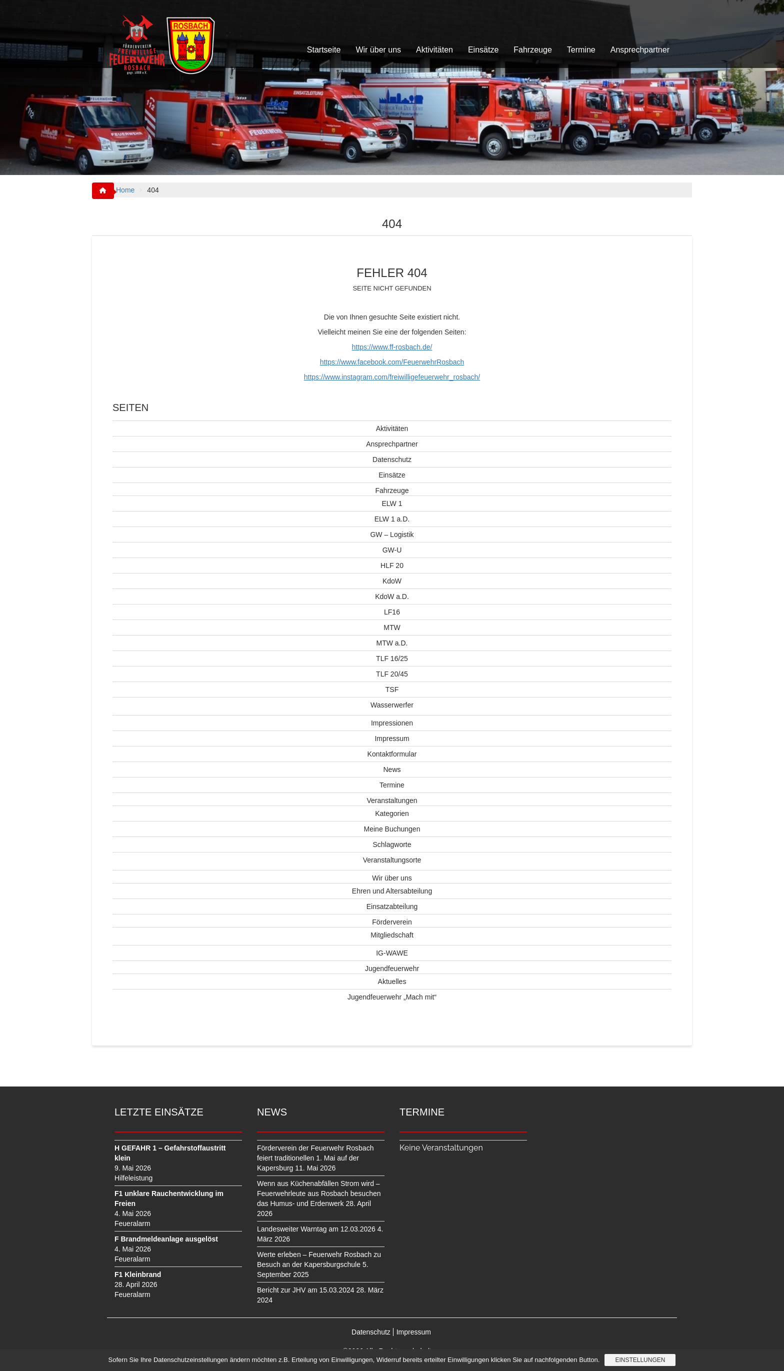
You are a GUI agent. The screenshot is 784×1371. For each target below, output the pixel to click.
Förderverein (392, 922)
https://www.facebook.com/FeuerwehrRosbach (392, 362)
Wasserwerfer (392, 705)
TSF (392, 690)
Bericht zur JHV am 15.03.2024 (305, 1290)
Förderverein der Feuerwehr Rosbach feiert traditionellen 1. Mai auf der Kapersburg (315, 1158)
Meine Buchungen (392, 829)
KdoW (392, 581)
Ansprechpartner (640, 50)
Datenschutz (392, 460)
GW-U (392, 550)
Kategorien (392, 814)
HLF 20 (392, 566)
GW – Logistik (392, 534)
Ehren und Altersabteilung (392, 891)
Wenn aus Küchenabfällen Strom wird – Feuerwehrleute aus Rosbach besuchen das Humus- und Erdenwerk (319, 1194)
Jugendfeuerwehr (392, 968)
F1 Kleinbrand (137, 1274)
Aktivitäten (434, 50)
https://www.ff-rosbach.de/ (392, 347)
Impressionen (392, 723)
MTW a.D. (392, 643)
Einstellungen (640, 1360)
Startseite (324, 50)
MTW (392, 628)
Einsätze (483, 50)
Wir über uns (378, 50)
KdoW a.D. (392, 596)
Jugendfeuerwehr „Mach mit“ (392, 997)
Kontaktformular (392, 754)
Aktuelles (392, 982)
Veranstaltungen (391, 800)
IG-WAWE (392, 953)
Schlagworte (391, 844)
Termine (581, 50)
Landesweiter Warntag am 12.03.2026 (316, 1229)
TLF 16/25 (392, 658)
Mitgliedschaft (392, 935)
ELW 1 (392, 504)
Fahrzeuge (533, 50)
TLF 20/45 (392, 674)
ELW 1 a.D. (392, 519)
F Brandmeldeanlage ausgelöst (166, 1239)
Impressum (391, 738)
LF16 (392, 612)
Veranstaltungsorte (392, 860)
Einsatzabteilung (392, 906)
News (391, 770)
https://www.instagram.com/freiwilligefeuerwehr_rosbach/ (392, 377)
